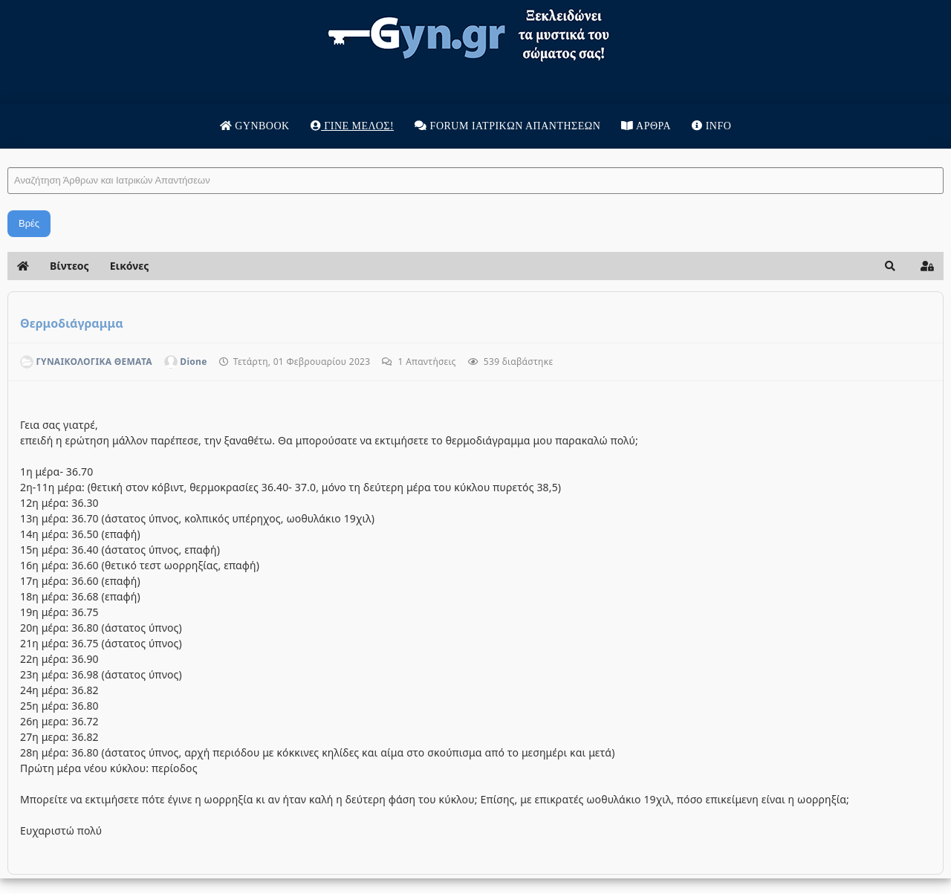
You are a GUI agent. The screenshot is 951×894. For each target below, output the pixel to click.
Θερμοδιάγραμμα (71, 323)
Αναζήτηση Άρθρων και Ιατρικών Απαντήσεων (7, 152)
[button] (890, 266)
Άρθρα (646, 126)
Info (711, 126)
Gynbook (255, 126)
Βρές (29, 223)
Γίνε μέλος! (352, 126)
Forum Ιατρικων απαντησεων (507, 126)
